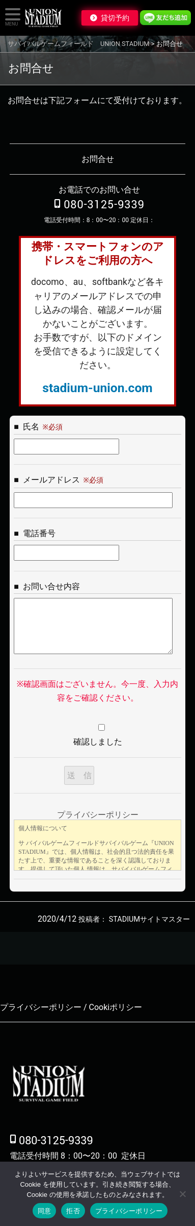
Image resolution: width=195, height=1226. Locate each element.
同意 (44, 1211)
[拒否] (182, 1194)
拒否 (73, 1211)
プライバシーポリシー (129, 1211)
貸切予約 (115, 18)
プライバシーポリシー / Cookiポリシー (71, 1007)
